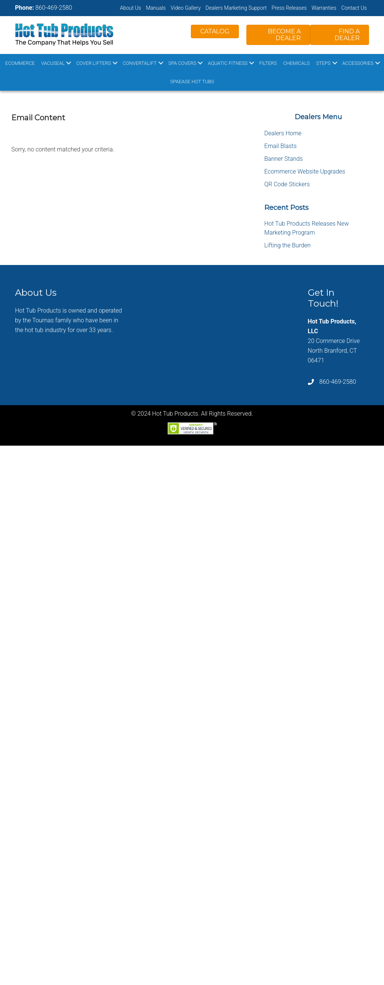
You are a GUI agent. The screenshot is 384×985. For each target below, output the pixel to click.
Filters (268, 63)
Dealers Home (283, 133)
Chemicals (296, 63)
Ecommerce (20, 63)
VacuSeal (53, 63)
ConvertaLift (140, 63)
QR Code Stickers (287, 184)
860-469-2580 (53, 7)
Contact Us (354, 8)
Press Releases (289, 8)
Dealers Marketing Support (236, 8)
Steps (323, 63)
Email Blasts (280, 146)
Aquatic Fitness (228, 63)
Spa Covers (182, 63)
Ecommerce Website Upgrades (304, 171)
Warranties (324, 8)
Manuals (156, 8)
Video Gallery (186, 8)
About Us (130, 8)
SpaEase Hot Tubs (192, 81)
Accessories (358, 63)
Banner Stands (283, 158)
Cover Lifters (93, 63)
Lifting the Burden (287, 245)
